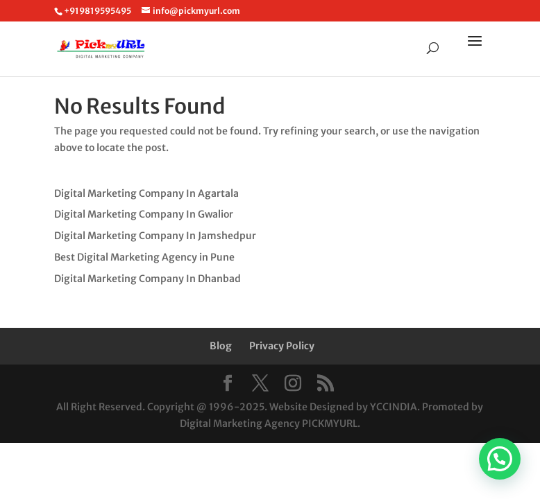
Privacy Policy (281, 346)
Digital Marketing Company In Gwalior (143, 214)
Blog (221, 346)
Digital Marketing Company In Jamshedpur (155, 235)
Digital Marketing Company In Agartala (146, 193)
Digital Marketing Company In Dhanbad (147, 278)
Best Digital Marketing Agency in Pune (144, 257)
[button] (500, 459)
